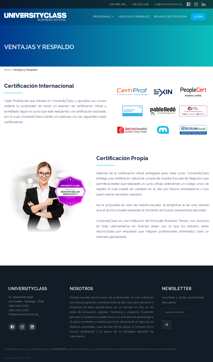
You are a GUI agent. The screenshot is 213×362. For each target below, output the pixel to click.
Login (198, 16)
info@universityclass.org (168, 4)
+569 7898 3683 (117, 4)
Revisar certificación (170, 16)
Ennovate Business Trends (169, 221)
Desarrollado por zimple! (17, 358)
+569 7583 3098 (140, 4)
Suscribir (166, 324)
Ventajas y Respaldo (134, 16)
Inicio (7, 69)
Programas (103, 16)
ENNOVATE (59, 349)
